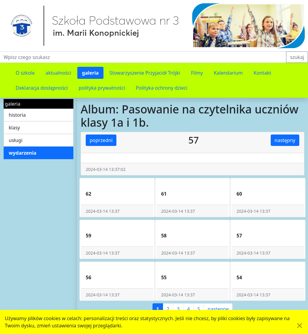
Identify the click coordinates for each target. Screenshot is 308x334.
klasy (14, 127)
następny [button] (285, 140)
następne (218, 309)
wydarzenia (22, 153)
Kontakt (262, 73)
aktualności (58, 73)
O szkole (25, 73)
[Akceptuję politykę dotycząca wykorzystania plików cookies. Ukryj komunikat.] (299, 325)
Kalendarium (228, 73)
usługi (16, 140)
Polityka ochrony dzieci (161, 88)
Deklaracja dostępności (42, 88)
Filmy (197, 73)
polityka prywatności (102, 88)
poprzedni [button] (101, 140)
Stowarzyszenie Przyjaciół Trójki (144, 73)
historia (17, 115)
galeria (90, 73)
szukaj (297, 57)
